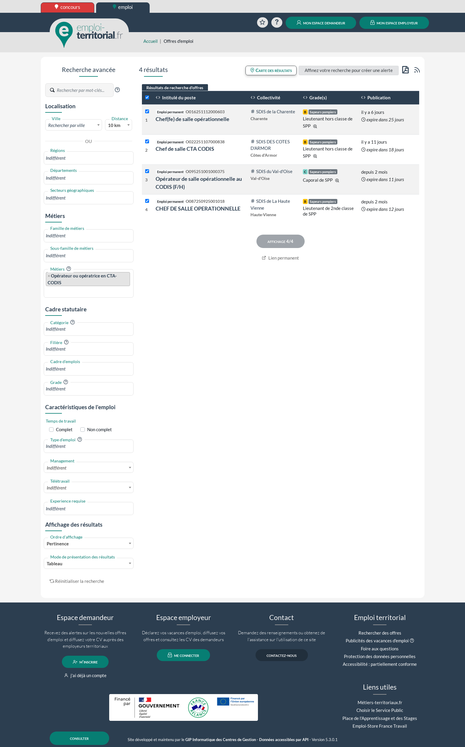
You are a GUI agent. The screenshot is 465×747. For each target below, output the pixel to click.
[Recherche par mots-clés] (84, 90)
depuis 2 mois (374, 172)
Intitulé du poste (176, 97)
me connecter (183, 655)
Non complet (99, 429)
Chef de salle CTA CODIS (185, 148)
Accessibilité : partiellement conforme (380, 664)
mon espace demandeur (321, 22)
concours (67, 7)
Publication (376, 97)
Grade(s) (315, 97)
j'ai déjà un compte (85, 675)
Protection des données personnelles (380, 656)
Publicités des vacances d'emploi (377, 640)
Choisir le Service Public (379, 710)
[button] (117, 90)
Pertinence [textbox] (58, 543)
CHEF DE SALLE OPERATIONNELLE (198, 208)
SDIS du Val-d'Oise (271, 171)
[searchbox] (89, 158)
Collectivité (265, 97)
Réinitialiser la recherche (77, 581)
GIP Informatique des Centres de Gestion (220, 739)
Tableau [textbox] (54, 563)
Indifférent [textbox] (56, 467)
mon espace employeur (394, 22)
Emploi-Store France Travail (380, 726)
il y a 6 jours (372, 112)
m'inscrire (85, 662)
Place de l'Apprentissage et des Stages (379, 718)
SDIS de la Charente (272, 111)
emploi (123, 7)
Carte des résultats (271, 70)
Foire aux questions (380, 648)
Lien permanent (280, 257)
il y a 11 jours (374, 142)
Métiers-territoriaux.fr (380, 702)
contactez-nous (282, 655)
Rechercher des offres (379, 632)
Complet (64, 429)
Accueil (150, 41)
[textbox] (74, 125)
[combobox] (74, 125)
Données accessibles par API (284, 739)
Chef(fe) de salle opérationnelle (192, 119)
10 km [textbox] (114, 125)
